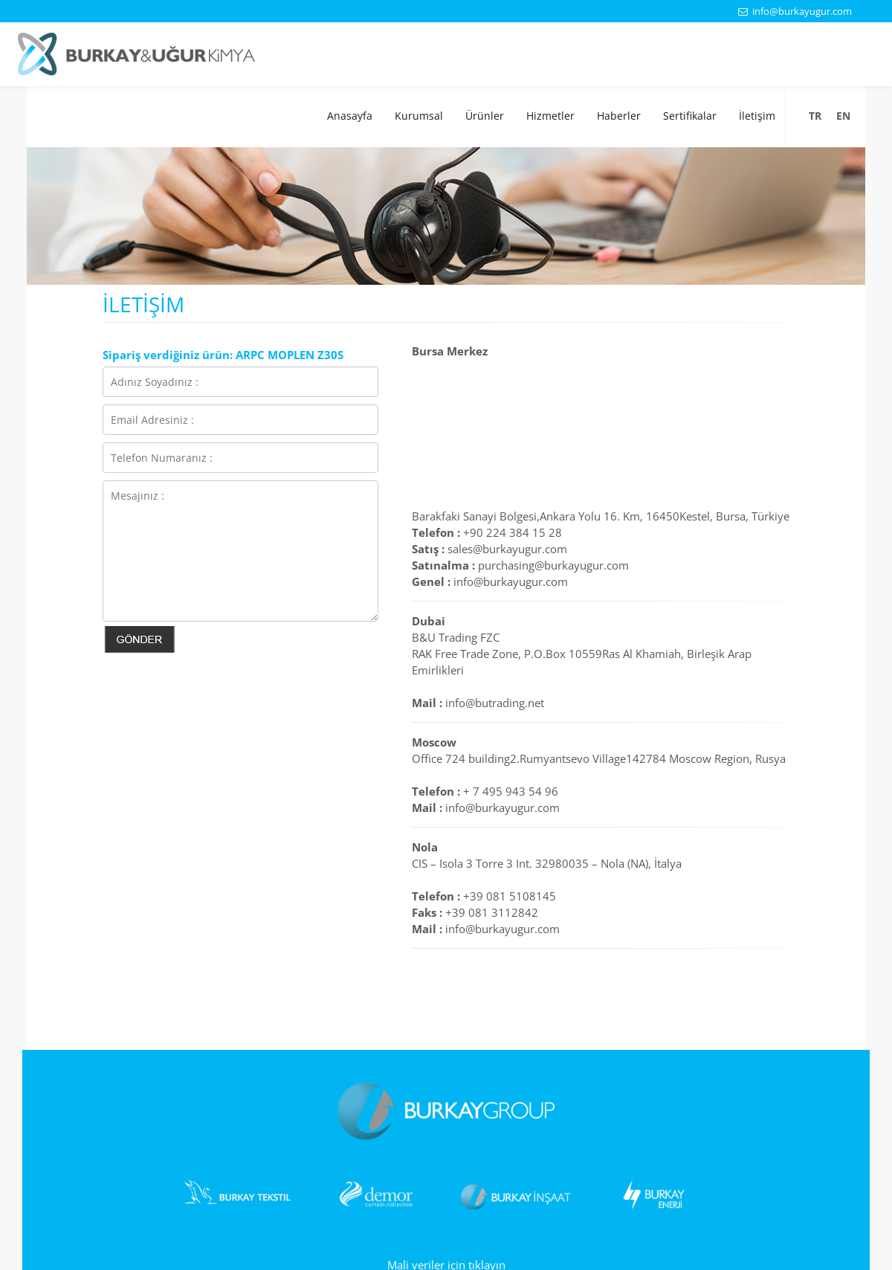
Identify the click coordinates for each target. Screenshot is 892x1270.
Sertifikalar (690, 116)
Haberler (619, 116)
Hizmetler (550, 116)
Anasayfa (349, 116)
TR (815, 116)
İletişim (757, 116)
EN (843, 116)
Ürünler (484, 116)
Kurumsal (419, 116)
